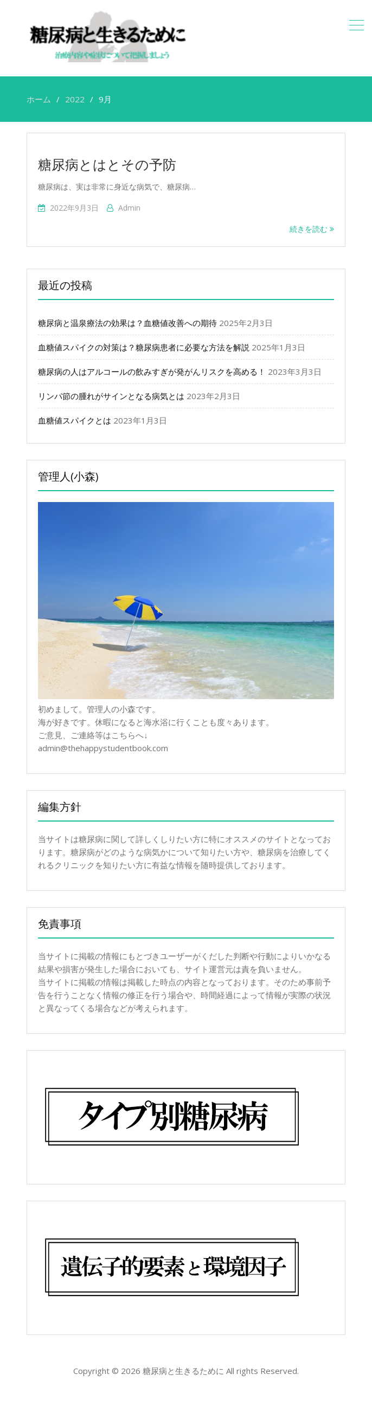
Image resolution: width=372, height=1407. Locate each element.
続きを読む (312, 229)
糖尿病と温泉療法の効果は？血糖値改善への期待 (127, 322)
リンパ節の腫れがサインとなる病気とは (111, 395)
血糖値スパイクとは (74, 420)
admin (129, 208)
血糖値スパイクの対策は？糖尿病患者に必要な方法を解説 (143, 347)
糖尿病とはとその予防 (107, 164)
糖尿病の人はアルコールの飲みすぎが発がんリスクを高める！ (152, 371)
